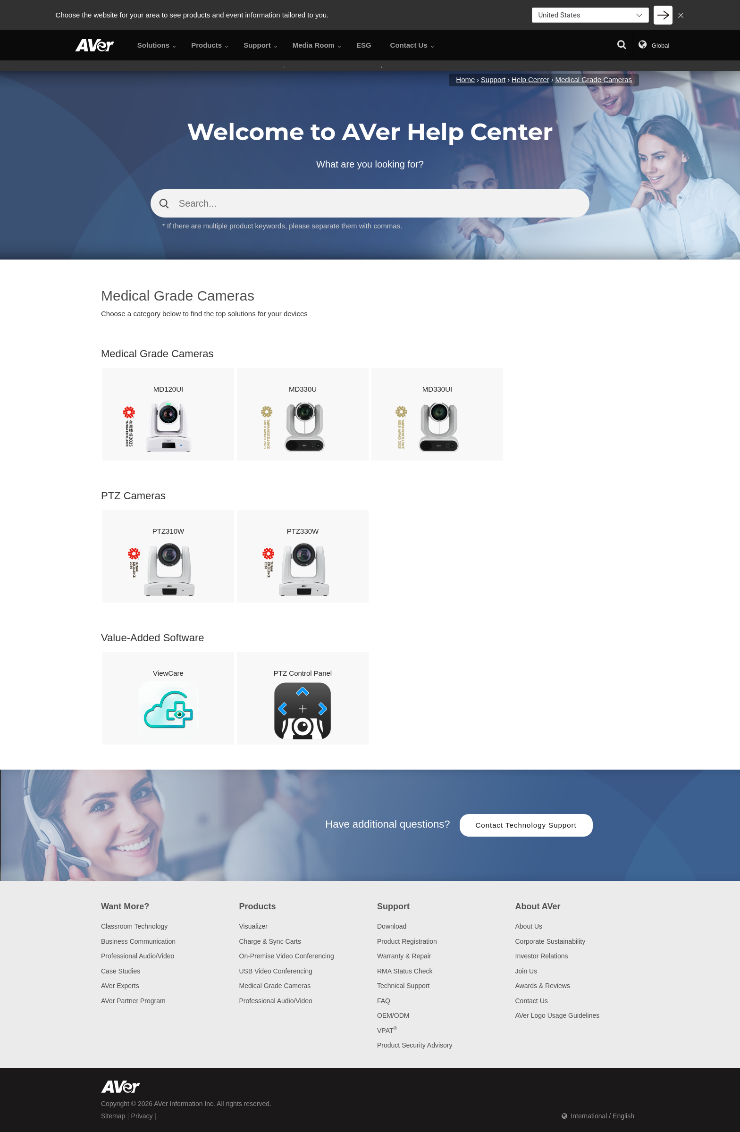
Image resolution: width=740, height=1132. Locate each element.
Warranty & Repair (404, 956)
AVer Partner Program (133, 1001)
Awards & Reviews (542, 985)
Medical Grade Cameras (275, 985)
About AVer (538, 906)
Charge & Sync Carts (270, 941)
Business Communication (138, 941)
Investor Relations (541, 956)
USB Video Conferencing (275, 971)
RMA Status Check (405, 971)
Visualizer (253, 926)
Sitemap (113, 1116)
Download (391, 926)
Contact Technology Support (526, 825)
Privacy (142, 1116)
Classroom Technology (134, 926)
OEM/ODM (393, 1015)
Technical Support (403, 985)
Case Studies (120, 971)
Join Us (526, 971)
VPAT (387, 1030)
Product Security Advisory (415, 1045)
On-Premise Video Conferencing (286, 956)
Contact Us (531, 1001)
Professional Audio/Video (137, 956)
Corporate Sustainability (550, 941)
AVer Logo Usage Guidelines (557, 1015)
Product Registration (407, 941)
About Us (529, 926)
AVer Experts (120, 985)
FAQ (383, 1001)
